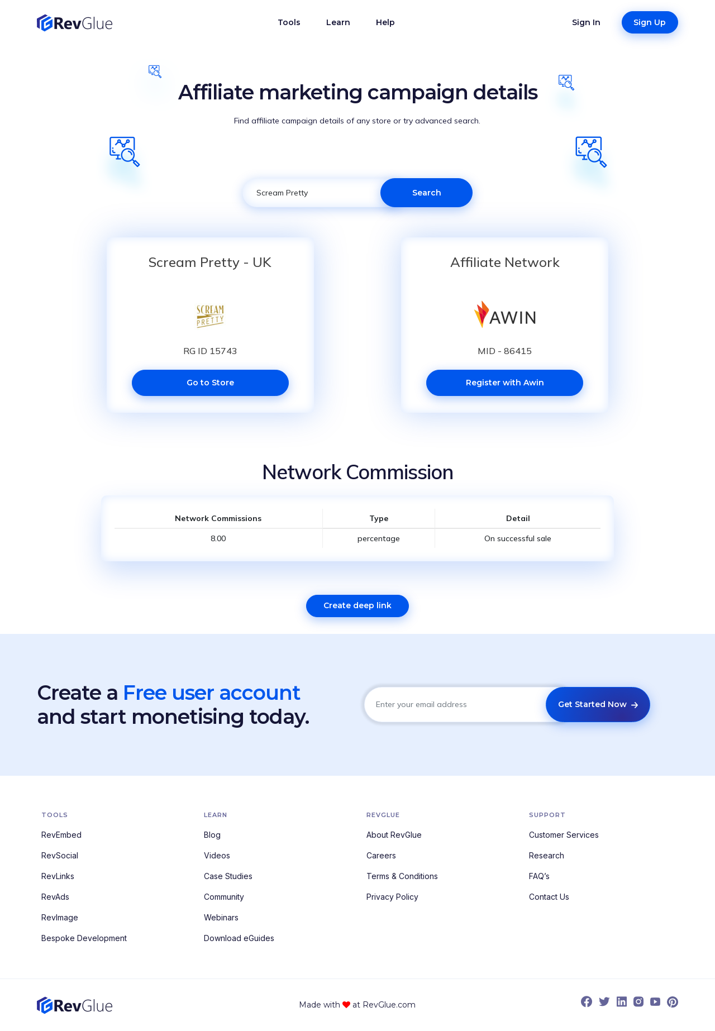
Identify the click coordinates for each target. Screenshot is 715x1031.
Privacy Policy (392, 896)
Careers (381, 855)
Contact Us (549, 896)
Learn (338, 22)
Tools (289, 22)
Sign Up (649, 22)
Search (426, 193)
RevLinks (57, 876)
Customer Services (564, 834)
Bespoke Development (84, 938)
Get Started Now (598, 704)
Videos (217, 855)
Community (224, 896)
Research (546, 855)
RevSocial (59, 855)
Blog (212, 834)
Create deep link (357, 605)
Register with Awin (505, 383)
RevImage (59, 917)
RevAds (55, 896)
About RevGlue (394, 834)
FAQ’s (539, 876)
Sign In (586, 22)
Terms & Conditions (402, 876)
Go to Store (210, 383)
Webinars (221, 917)
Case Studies (228, 876)
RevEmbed (61, 834)
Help (385, 22)
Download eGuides (239, 938)
